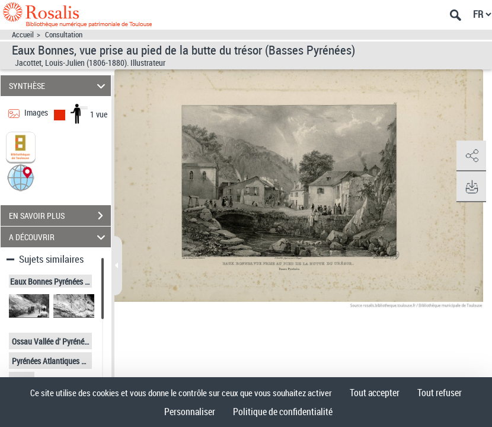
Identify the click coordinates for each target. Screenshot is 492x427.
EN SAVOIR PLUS (60, 216)
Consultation (63, 35)
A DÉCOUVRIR (58, 237)
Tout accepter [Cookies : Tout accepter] (375, 392)
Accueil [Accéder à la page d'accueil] (23, 35)
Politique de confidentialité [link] (283, 411)
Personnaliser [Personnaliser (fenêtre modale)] (189, 411)
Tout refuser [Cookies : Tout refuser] (439, 392)
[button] (21, 177)
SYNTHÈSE (58, 85)
